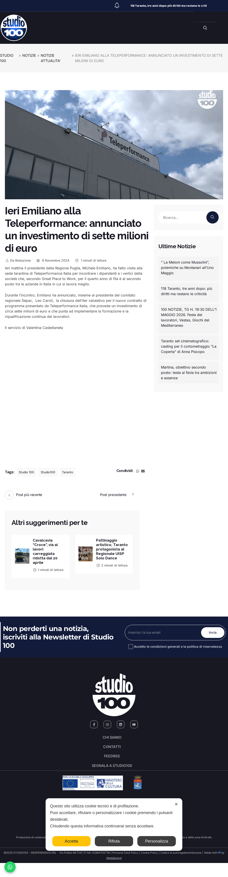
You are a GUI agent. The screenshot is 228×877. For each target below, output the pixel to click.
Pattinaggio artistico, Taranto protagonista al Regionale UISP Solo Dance (111, 552)
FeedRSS (112, 765)
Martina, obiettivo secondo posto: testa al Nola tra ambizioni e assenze (189, 372)
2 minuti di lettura (112, 571)
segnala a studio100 (112, 778)
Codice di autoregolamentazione (180, 866)
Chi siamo (112, 740)
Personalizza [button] (156, 841)
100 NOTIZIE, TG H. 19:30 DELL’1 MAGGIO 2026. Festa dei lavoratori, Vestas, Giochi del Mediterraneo (189, 317)
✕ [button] (176, 804)
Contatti (112, 753)
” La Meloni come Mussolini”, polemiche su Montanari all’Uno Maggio (187, 267)
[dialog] (114, 824)
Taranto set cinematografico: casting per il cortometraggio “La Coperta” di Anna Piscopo (188, 346)
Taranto (72, 472)
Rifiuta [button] (114, 841)
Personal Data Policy (125, 866)
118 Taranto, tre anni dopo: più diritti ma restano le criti (168, 5)
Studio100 (51, 472)
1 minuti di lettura (90, 260)
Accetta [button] (71, 841)
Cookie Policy (149, 866)
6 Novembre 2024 (52, 260)
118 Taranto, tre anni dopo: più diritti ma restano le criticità (186, 291)
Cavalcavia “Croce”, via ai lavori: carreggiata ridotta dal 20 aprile (46, 552)
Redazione (18, 260)
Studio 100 (28, 472)
